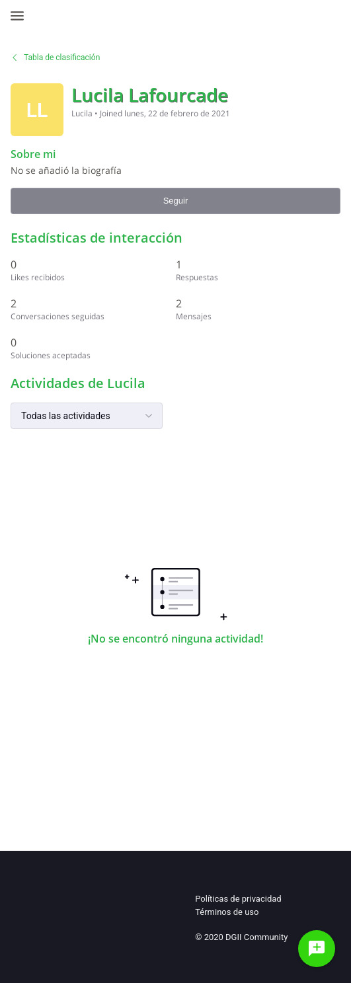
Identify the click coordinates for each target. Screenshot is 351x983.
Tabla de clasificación (55, 57)
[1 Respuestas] (258, 270)
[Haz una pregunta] (316, 948)
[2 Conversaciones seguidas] (93, 309)
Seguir (175, 201)
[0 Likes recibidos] (93, 270)
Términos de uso (226, 912)
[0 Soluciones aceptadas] (93, 348)
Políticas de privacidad (238, 899)
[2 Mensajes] (258, 309)
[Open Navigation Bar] (21, 15)
